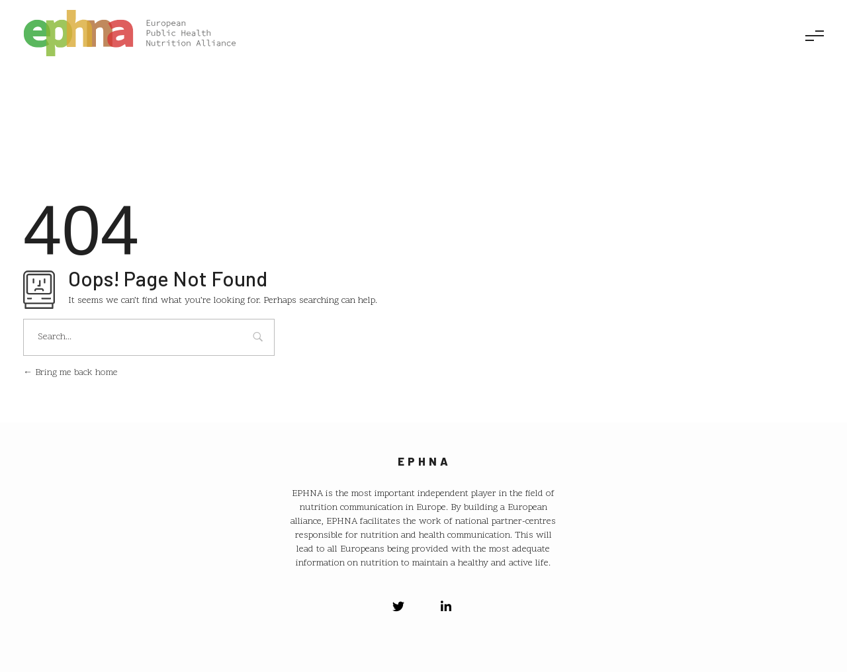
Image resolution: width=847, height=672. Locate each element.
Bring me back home (70, 372)
